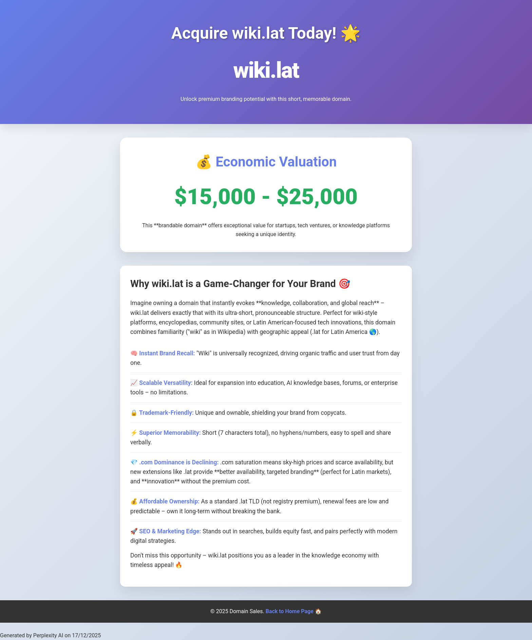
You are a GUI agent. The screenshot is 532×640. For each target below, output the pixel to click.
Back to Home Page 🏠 (294, 611)
